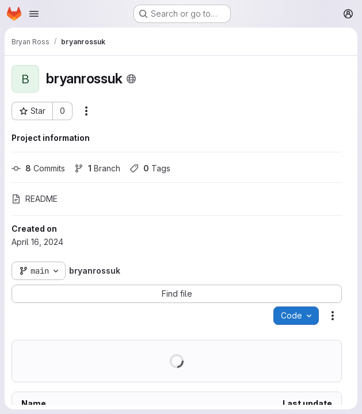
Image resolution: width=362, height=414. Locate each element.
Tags (149, 168)
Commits (38, 168)
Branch (97, 168)
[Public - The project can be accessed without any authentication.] (131, 78)
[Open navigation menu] (34, 14)
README (35, 199)
